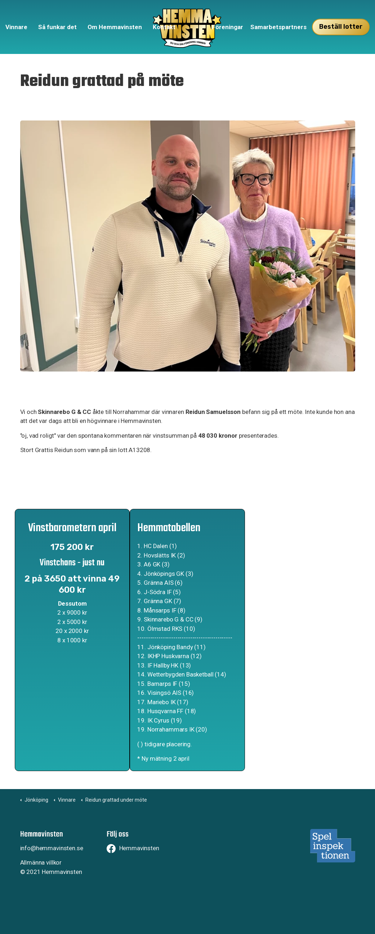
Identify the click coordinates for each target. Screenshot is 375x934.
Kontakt (164, 27)
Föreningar (227, 27)
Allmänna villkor (41, 862)
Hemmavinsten (133, 848)
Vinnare (16, 27)
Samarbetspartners (278, 27)
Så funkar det (57, 27)
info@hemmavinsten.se (51, 848)
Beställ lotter (341, 26)
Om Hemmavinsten (115, 27)
